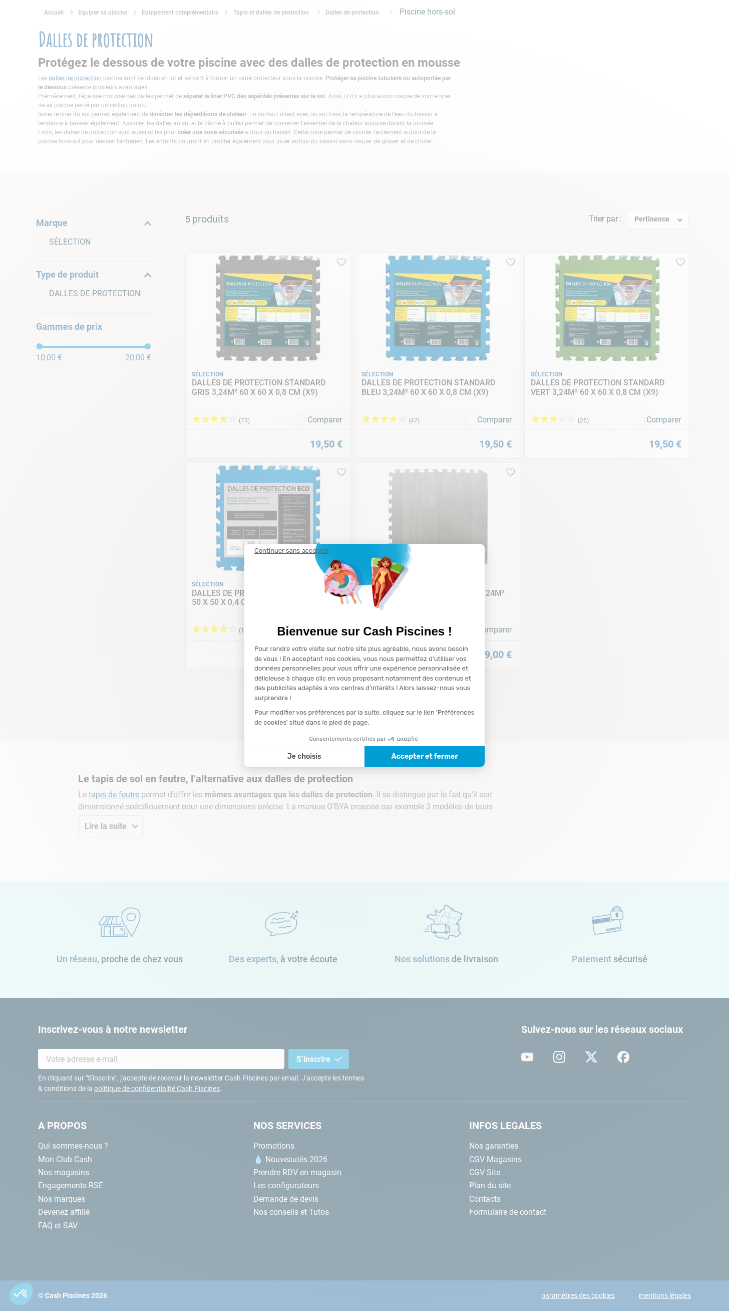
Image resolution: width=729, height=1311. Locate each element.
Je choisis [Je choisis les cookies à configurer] (304, 756)
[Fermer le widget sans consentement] (291, 551)
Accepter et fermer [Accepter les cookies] (424, 756)
